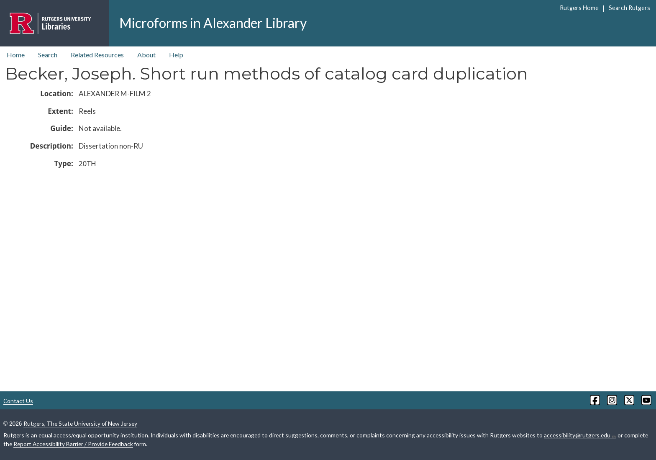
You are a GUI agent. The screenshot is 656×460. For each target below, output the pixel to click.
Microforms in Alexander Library (213, 23)
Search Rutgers (629, 7)
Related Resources (97, 55)
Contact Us (18, 400)
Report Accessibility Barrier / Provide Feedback (73, 443)
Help (176, 55)
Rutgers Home (579, 7)
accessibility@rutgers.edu (580, 435)
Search (47, 55)
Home (16, 55)
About (146, 55)
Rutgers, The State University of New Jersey (80, 423)
